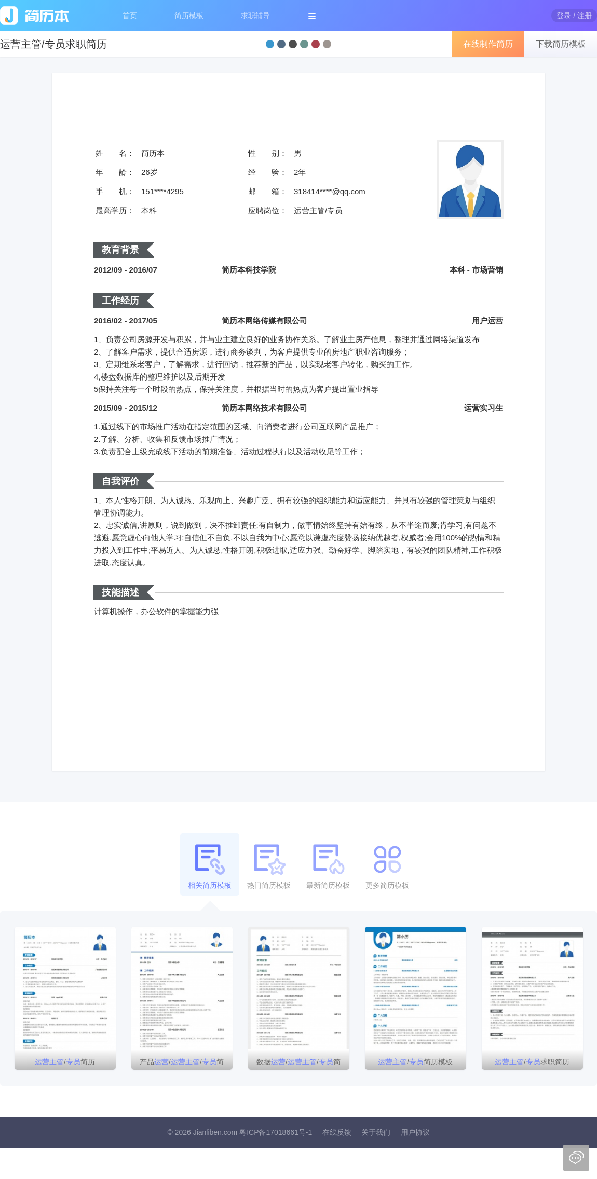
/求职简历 (532, 1062)
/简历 (65, 1062)
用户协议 (415, 1132)
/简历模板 (415, 1062)
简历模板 (188, 15)
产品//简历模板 (182, 1064)
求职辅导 (255, 15)
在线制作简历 (488, 43)
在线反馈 (336, 1132)
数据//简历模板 (298, 1064)
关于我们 (375, 1132)
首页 (130, 15)
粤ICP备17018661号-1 (275, 1132)
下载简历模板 (561, 43)
